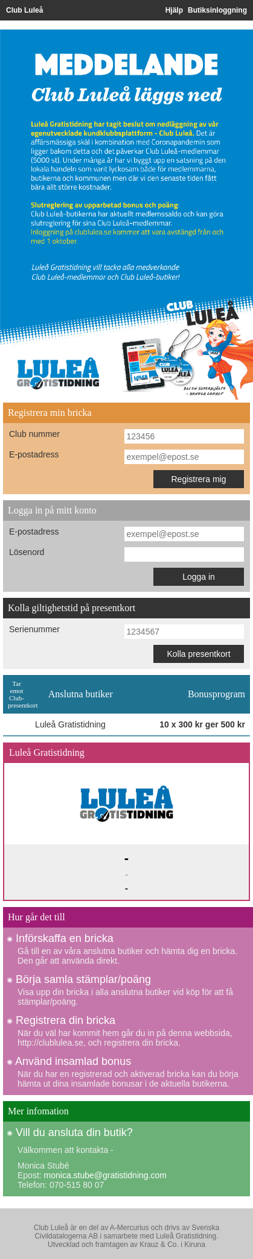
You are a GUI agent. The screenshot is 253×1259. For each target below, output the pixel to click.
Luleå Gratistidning (186, 1236)
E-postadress (34, 454)
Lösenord (26, 552)
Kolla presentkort (198, 654)
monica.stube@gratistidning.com (105, 1175)
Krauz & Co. (159, 1244)
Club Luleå (24, 10)
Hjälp (174, 10)
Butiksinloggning (217, 10)
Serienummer (34, 629)
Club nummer (34, 434)
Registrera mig (198, 479)
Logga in (198, 577)
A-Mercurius (129, 1227)
